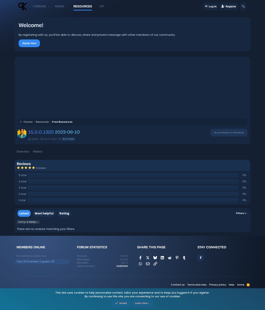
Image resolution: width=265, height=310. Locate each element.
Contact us (178, 284)
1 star (22, 200)
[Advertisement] (132, 87)
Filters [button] (240, 213)
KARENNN (122, 266)
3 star (22, 188)
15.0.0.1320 (68, 139)
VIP (101, 6)
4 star (23, 181)
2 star (22, 194)
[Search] (243, 6)
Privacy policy (217, 284)
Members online (31, 247)
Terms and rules (196, 284)
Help (231, 284)
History (37, 151)
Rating (64, 213)
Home (240, 284)
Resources (82, 6)
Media (59, 6)
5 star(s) (27, 222)
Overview (23, 151)
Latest (24, 213)
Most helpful (44, 213)
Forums (39, 6)
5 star (23, 175)
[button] (48, 6)
